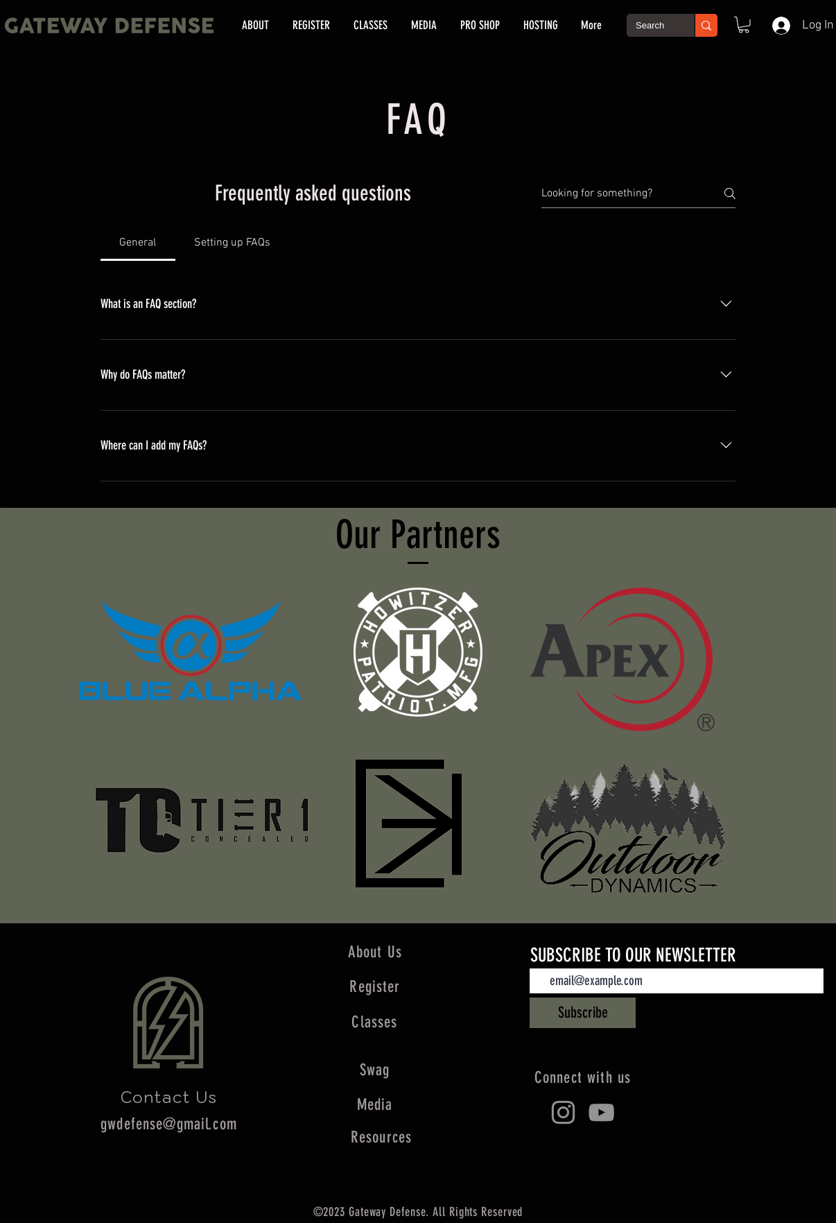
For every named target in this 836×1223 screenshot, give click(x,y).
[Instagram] (563, 1112)
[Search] (650, 25)
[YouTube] (601, 1112)
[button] (744, 25)
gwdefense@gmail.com (169, 1124)
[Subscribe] (583, 1013)
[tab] (138, 243)
